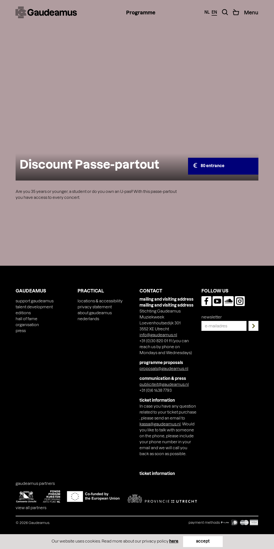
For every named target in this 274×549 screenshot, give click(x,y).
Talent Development (34, 306)
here (173, 541)
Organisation (27, 324)
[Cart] (236, 12)
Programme (140, 12)
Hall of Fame (26, 318)
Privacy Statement (95, 306)
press (21, 330)
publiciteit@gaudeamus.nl (164, 384)
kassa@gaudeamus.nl (160, 423)
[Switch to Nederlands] (88, 319)
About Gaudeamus (95, 312)
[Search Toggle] (225, 12)
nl (207, 12)
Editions (23, 312)
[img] (46, 12)
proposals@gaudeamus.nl (163, 368)
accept (203, 541)
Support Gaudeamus (35, 300)
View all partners (31, 507)
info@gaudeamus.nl (158, 334)
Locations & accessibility (100, 300)
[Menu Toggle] (251, 12)
